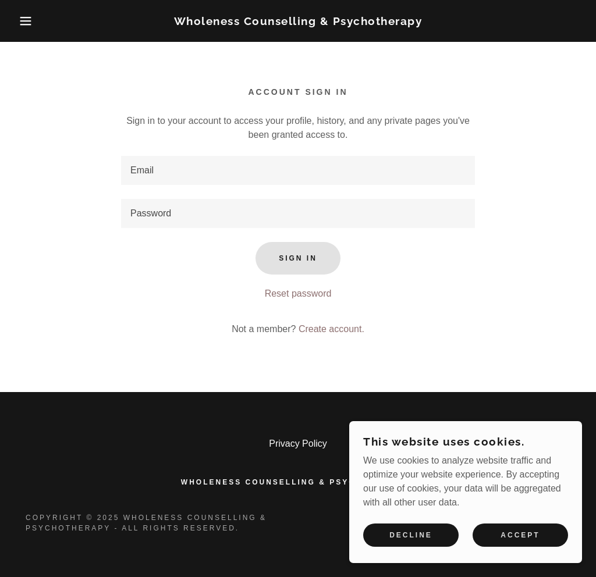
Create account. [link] (331, 329)
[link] (298, 22)
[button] (29, 21)
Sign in (298, 258)
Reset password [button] (298, 293)
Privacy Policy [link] (298, 443)
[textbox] (298, 170)
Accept (520, 535)
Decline (410, 535)
